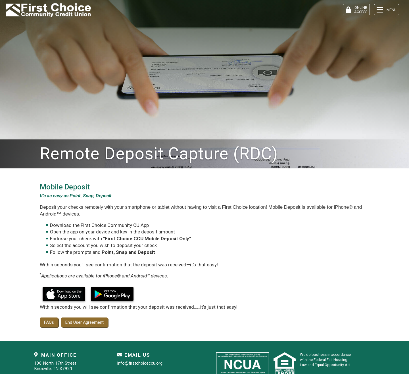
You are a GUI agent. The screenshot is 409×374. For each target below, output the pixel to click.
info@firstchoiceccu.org (139, 363)
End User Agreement (84, 322)
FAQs (49, 322)
